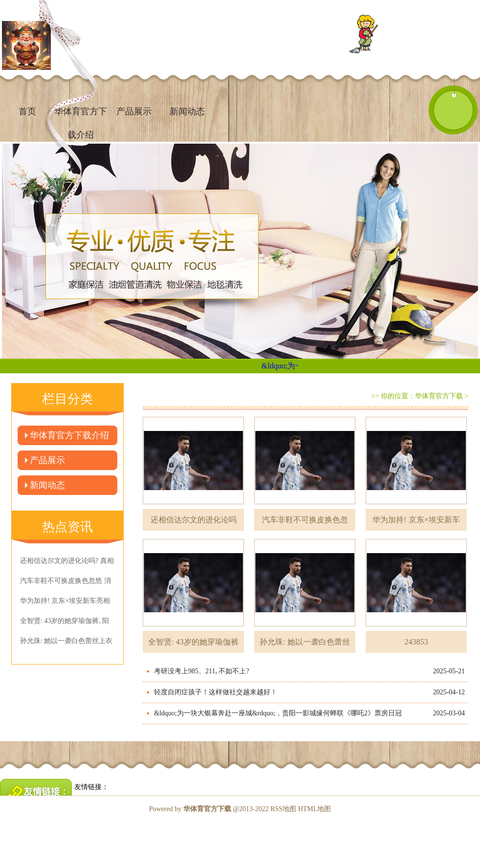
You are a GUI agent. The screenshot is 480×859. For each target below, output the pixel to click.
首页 (27, 111)
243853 (416, 642)
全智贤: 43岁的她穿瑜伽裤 (193, 642)
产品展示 (134, 111)
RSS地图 (283, 809)
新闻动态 (187, 111)
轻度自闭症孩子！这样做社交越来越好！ (215, 692)
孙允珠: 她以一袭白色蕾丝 (304, 642)
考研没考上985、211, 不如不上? (201, 671)
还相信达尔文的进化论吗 (194, 519)
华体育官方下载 (439, 396)
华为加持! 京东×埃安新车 (415, 519)
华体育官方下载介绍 (69, 435)
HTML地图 (314, 809)
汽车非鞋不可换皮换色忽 (305, 519)
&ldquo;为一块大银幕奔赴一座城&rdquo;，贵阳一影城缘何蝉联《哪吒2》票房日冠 (278, 713)
